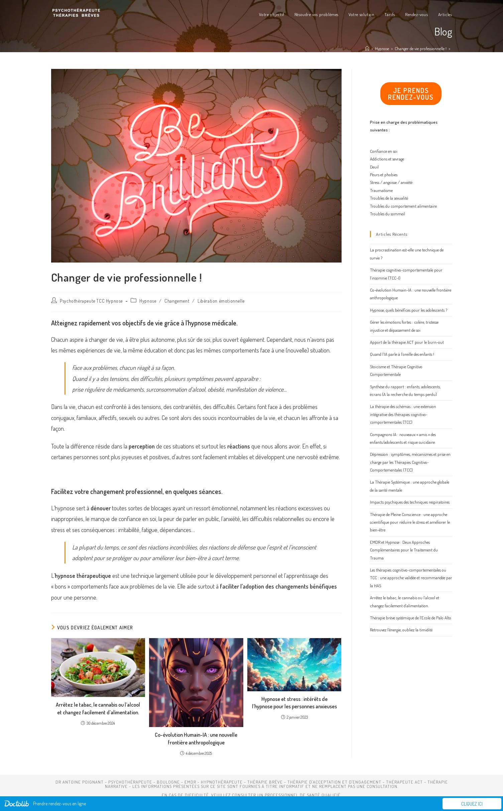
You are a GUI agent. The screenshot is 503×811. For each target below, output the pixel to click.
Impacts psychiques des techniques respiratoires (410, 502)
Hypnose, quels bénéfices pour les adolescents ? (408, 310)
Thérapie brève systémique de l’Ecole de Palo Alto (410, 617)
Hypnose (147, 301)
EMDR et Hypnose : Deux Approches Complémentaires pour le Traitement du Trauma (404, 550)
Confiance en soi (383, 151)
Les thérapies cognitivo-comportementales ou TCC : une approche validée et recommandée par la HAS (411, 577)
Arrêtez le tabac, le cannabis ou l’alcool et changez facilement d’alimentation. (98, 708)
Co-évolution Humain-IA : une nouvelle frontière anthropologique (196, 738)
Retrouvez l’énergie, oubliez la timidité (401, 629)
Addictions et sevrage (387, 159)
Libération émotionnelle (221, 301)
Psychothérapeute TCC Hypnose (91, 301)
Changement (176, 301)
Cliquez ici (472, 804)
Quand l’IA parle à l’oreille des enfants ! (402, 354)
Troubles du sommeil (387, 213)
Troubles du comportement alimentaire (403, 206)
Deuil (374, 167)
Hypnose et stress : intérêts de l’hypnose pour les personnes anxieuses (294, 703)
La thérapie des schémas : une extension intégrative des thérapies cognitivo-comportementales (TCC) (403, 414)
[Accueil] (367, 48)
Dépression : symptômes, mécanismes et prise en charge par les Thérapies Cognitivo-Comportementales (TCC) (410, 462)
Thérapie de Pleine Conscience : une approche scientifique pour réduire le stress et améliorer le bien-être (410, 522)
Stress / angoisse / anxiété (391, 182)
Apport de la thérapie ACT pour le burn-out (407, 342)
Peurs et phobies (383, 174)
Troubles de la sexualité (389, 198)
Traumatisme (381, 190)
